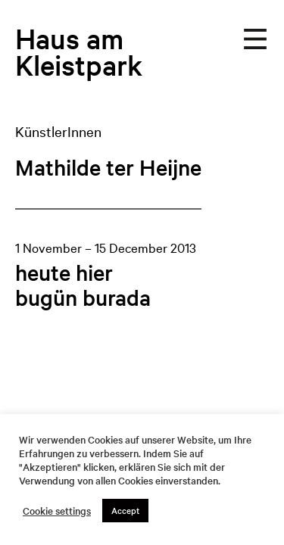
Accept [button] (125, 510)
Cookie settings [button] (57, 511)
